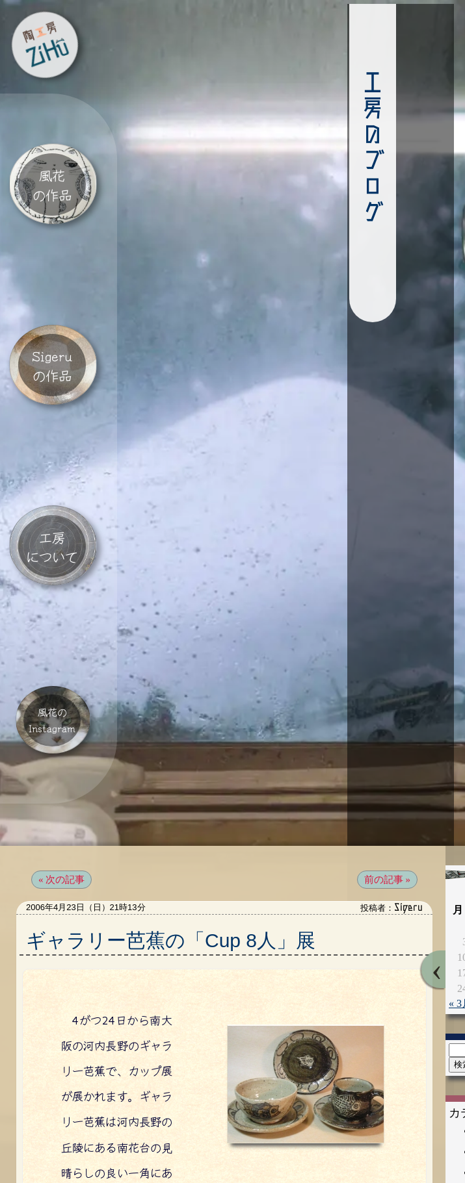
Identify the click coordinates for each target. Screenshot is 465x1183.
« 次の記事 (61, 822)
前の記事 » (387, 822)
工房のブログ (346, 151)
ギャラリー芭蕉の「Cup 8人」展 (170, 882)
